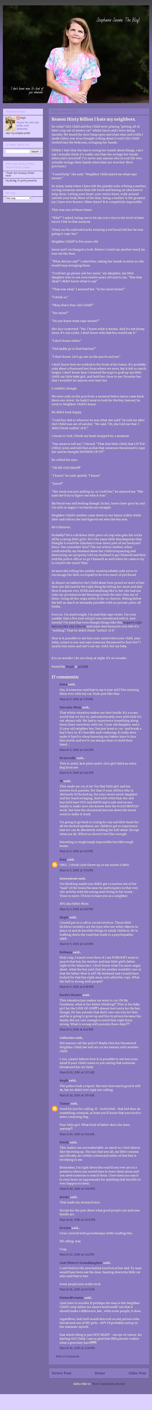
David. (64, 1142)
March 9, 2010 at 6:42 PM (76, 1029)
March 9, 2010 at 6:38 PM (76, 986)
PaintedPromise (72, 1297)
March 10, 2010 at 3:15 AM (77, 1095)
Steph (64, 1080)
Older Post (137, 1373)
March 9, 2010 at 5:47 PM (76, 851)
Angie (64, 917)
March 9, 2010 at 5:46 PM (76, 772)
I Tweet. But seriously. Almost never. (20, 174)
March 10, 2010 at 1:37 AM (77, 1072)
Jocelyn (65, 1228)
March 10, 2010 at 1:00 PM (77, 1188)
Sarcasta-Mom (70, 707)
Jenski (64, 1197)
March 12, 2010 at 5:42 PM (77, 1254)
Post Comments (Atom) (108, 1384)
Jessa (63, 684)
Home (100, 1373)
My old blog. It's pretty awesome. (21, 180)
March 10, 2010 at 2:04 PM (77, 1219)
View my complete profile (18, 133)
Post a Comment (67, 1356)
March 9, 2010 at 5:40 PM (77, 750)
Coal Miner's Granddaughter (81, 1263)
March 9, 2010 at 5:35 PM (76, 699)
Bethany (66, 952)
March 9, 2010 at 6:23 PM (76, 944)
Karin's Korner (71, 995)
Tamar (65, 1103)
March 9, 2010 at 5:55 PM (76, 870)
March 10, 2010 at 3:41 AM (77, 1134)
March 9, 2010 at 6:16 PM (76, 909)
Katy (63, 859)
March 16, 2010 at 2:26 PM (77, 1348)
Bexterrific (68, 758)
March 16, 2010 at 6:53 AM (77, 1289)
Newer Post (61, 1373)
